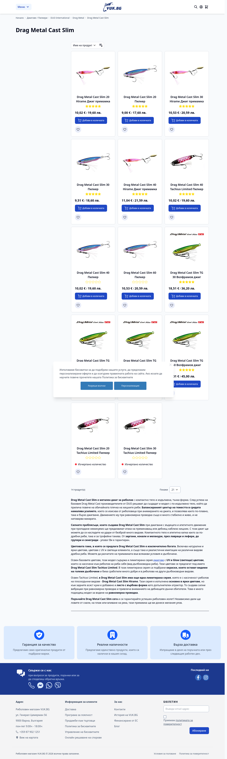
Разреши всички (97, 385)
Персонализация (130, 385)
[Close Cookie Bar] (170, 365)
